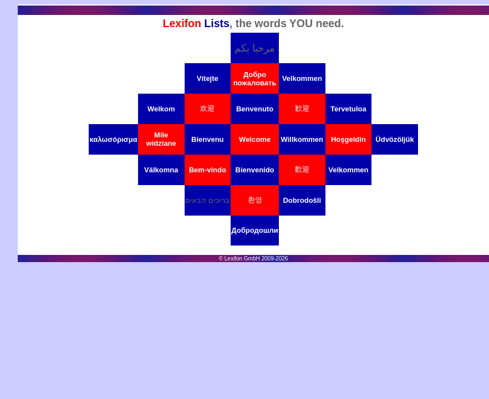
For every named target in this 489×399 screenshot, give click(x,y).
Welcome (255, 139)
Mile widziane (161, 139)
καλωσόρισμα (113, 139)
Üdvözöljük (394, 139)
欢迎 (207, 108)
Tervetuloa (348, 109)
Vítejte (207, 78)
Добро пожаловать (255, 78)
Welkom (161, 109)
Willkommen (302, 139)
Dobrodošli (302, 200)
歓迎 (302, 108)
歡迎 (302, 169)
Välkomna (161, 170)
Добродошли (254, 230)
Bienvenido (255, 170)
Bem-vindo (207, 170)
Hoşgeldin (348, 139)
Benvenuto (254, 109)
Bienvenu (207, 139)
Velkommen (302, 78)
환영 (255, 200)
